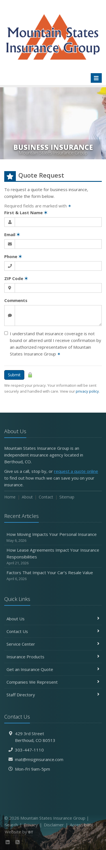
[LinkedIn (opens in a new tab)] (8, 842)
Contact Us (53, 631)
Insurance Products (53, 656)
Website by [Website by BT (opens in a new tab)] (19, 832)
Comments (15, 300)
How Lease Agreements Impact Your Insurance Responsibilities (53, 556)
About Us (53, 618)
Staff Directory (53, 694)
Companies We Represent (53, 682)
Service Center (53, 644)
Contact (46, 497)
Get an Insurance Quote (53, 669)
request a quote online (76, 471)
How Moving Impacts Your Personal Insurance (53, 537)
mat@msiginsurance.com (39, 759)
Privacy (31, 824)
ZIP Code (16, 278)
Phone (13, 256)
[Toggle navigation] (96, 78)
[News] (18, 842)
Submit (14, 374)
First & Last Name (25, 212)
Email (12, 234)
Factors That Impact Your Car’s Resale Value (53, 576)
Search (11, 824)
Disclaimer (54, 824)
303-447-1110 (29, 750)
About (27, 497)
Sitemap (66, 497)
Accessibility (81, 824)
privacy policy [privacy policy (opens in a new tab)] (87, 391)
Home (10, 497)
